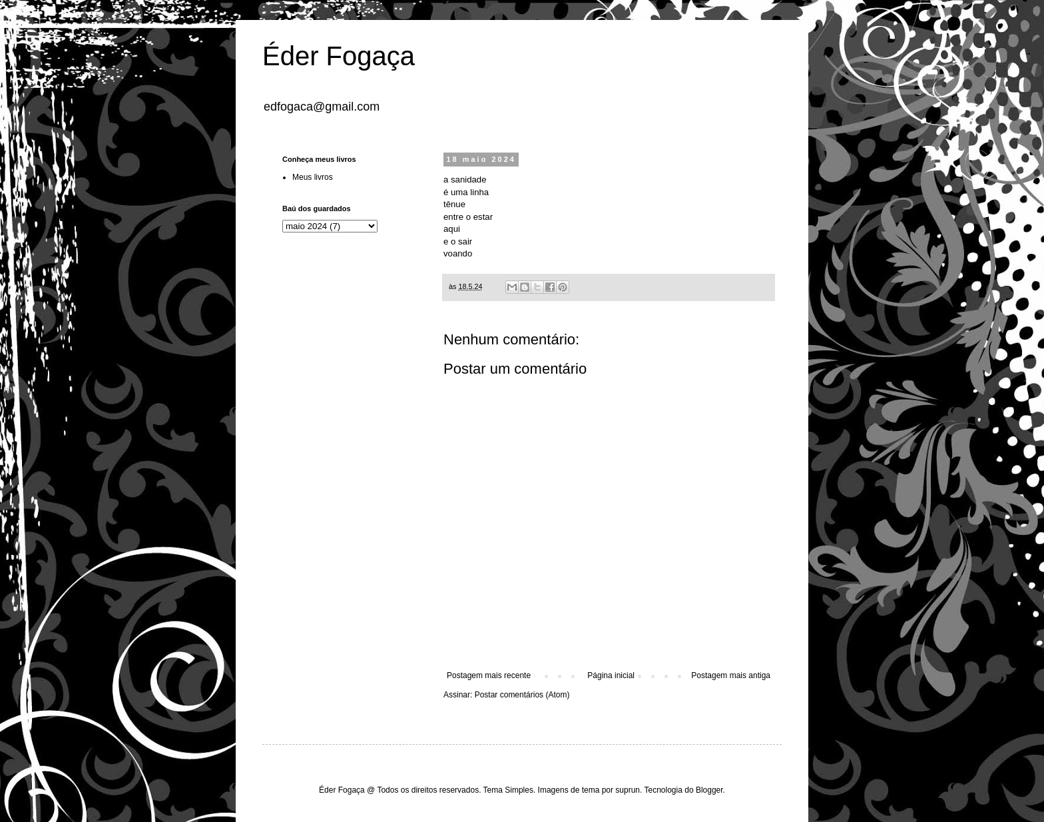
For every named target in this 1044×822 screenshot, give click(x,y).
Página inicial (611, 675)
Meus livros (312, 177)
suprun (627, 790)
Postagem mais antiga (730, 675)
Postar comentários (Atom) (522, 694)
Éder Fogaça (338, 56)
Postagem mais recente (489, 675)
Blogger (709, 790)
